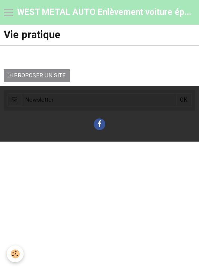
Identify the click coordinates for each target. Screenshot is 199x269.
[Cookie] (15, 253)
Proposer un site (37, 75)
